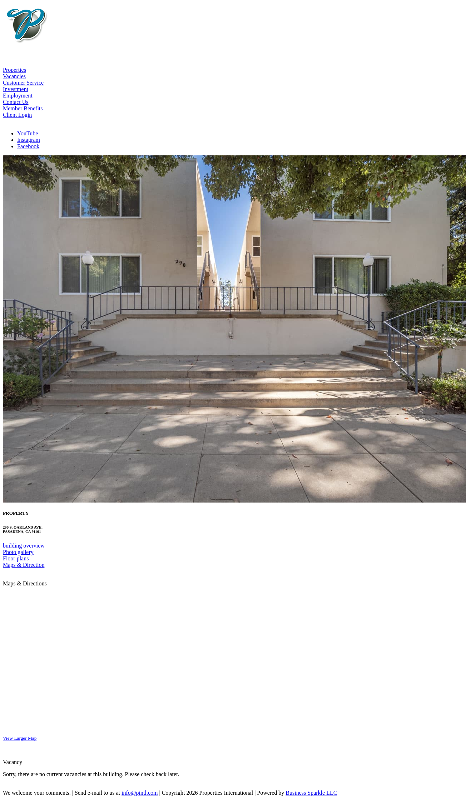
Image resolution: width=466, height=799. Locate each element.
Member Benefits (23, 108)
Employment (18, 96)
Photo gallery (18, 552)
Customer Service (23, 83)
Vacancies (14, 76)
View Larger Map (19, 738)
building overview (24, 546)
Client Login (17, 115)
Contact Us (16, 102)
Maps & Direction (23, 565)
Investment (15, 89)
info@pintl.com (140, 793)
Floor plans (16, 558)
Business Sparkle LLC (311, 793)
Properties (14, 70)
